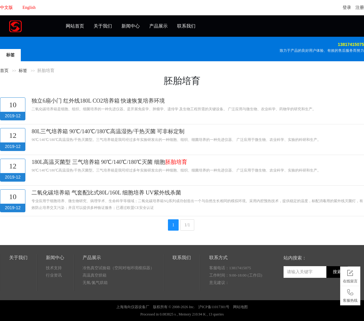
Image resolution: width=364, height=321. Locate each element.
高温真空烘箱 (94, 275)
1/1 (187, 225)
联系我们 (186, 26)
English (29, 7)
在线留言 (350, 275)
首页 (4, 70)
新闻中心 (130, 26)
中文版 (6, 7)
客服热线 (350, 295)
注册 (359, 7)
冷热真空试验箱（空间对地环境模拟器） (118, 268)
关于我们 (103, 26)
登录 (347, 7)
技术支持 (54, 268)
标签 (10, 55)
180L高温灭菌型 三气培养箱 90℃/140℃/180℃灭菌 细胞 (109, 162)
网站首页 (75, 26)
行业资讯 (54, 275)
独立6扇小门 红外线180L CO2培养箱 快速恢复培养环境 (98, 101)
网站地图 (240, 307)
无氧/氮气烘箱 (95, 282)
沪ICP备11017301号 (213, 307)
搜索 (337, 272)
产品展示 (158, 26)
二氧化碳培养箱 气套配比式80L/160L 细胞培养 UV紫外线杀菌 (106, 193)
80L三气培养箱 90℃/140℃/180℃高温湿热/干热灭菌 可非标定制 (108, 131)
